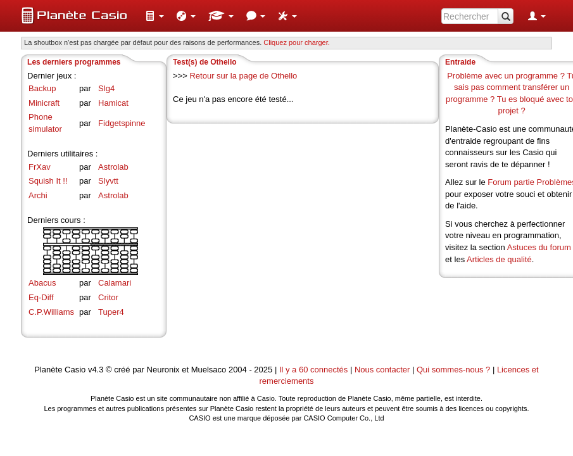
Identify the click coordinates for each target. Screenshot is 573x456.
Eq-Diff (41, 297)
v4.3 (96, 369)
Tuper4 (111, 312)
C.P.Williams (51, 312)
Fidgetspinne (121, 123)
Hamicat (113, 103)
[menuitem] (154, 16)
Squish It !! (47, 181)
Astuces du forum (539, 247)
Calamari (114, 283)
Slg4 (106, 88)
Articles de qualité (499, 259)
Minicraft (44, 103)
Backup (42, 88)
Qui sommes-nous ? (453, 369)
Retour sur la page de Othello (243, 75)
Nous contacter (382, 369)
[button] (154, 16)
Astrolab (113, 167)
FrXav (39, 167)
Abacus (42, 283)
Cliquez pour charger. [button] (296, 42)
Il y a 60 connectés (314, 369)
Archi (37, 195)
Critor (108, 297)
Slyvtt (108, 181)
